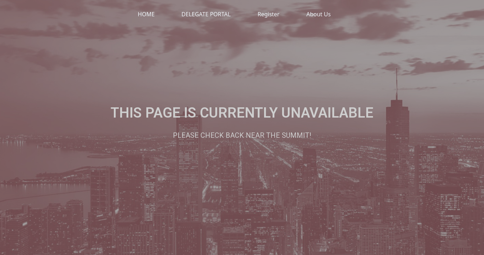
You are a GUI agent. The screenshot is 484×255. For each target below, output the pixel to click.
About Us (318, 14)
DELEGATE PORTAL (206, 14)
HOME (146, 14)
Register (268, 14)
